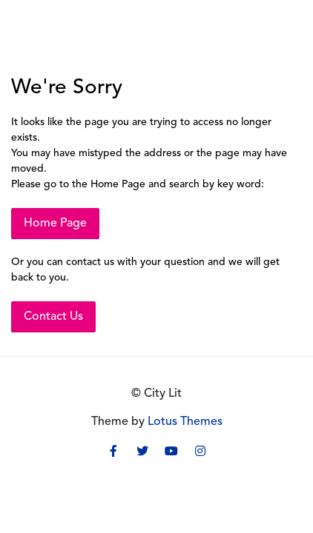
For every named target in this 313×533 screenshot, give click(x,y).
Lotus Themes (185, 422)
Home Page (55, 223)
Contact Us (53, 317)
